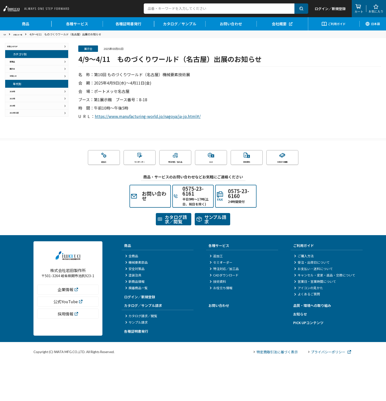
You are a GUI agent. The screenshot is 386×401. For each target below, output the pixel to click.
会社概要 (282, 23)
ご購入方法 (304, 295)
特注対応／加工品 (224, 308)
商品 (25, 23)
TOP (6, 34)
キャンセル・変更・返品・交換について (324, 314)
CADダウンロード (223, 314)
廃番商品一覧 (136, 327)
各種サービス (77, 23)
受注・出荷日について (312, 301)
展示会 (18, 83)
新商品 (18, 70)
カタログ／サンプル (179, 23)
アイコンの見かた (308, 327)
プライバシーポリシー (329, 390)
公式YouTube (67, 348)
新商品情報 (135, 320)
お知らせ (19, 95)
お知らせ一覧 (24, 34)
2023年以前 (22, 155)
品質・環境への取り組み (312, 344)
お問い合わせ (231, 23)
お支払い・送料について (313, 308)
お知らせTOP (18, 49)
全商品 (131, 295)
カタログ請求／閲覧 (141, 355)
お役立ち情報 (220, 327)
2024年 (18, 142)
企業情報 (68, 335)
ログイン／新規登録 (139, 336)
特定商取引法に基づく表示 (276, 390)
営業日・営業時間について (315, 320)
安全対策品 (135, 308)
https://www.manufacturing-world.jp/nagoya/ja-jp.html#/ (148, 116)
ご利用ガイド (334, 24)
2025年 (18, 129)
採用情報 (68, 360)
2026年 (18, 116)
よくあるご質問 (307, 333)
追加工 (216, 295)
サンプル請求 (136, 361)
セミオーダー (220, 301)
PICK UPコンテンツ (308, 361)
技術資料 (217, 320)
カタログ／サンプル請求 (143, 344)
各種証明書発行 (128, 23)
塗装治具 (133, 314)
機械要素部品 (136, 301)
